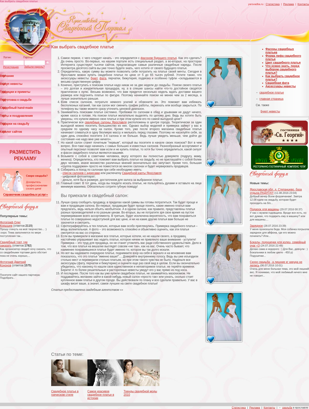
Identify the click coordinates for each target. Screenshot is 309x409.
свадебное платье (272, 92)
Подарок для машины (264, 209)
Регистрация (11, 67)
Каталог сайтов (11, 131)
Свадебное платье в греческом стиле (64, 393)
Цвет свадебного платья (283, 62)
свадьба (287, 407)
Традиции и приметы (15, 92)
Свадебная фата (277, 83)
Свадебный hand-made (16, 108)
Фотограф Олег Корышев (10, 224)
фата (102, 78)
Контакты (303, 4)
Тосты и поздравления (16, 115)
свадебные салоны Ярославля (106, 122)
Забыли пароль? (34, 66)
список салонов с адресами (81, 173)
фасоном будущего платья (158, 58)
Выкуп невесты (11, 84)
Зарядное (256, 225)
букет (94, 78)
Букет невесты (270, 111)
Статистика (273, 4)
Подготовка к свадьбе (16, 100)
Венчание (7, 76)
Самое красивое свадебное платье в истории (100, 395)
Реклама (288, 4)
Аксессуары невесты (281, 86)
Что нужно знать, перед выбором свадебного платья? (283, 69)
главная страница (271, 99)
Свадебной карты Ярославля (142, 173)
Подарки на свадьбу (14, 123)
